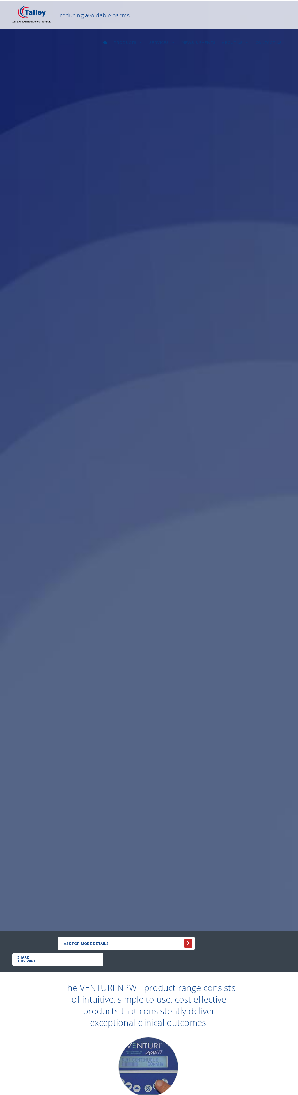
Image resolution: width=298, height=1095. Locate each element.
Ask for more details (86, 943)
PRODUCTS (128, 42)
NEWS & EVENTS (198, 42)
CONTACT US (268, 42)
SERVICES (162, 42)
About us (235, 42)
